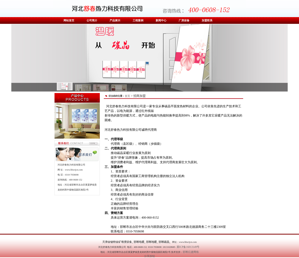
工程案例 (138, 20)
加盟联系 (207, 20)
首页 (127, 96)
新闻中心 (161, 20)
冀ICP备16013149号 (189, 247)
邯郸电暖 (139, 242)
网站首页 (69, 20)
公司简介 (92, 20)
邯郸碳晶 (164, 242)
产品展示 (115, 20)
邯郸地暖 (151, 242)
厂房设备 (184, 20)
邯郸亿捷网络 (191, 252)
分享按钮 (149, 256)
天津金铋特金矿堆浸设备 (117, 242)
